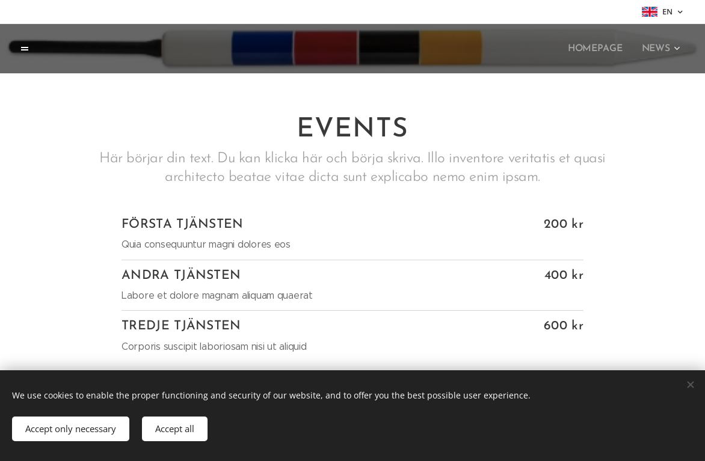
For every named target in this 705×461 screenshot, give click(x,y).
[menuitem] (600, 49)
